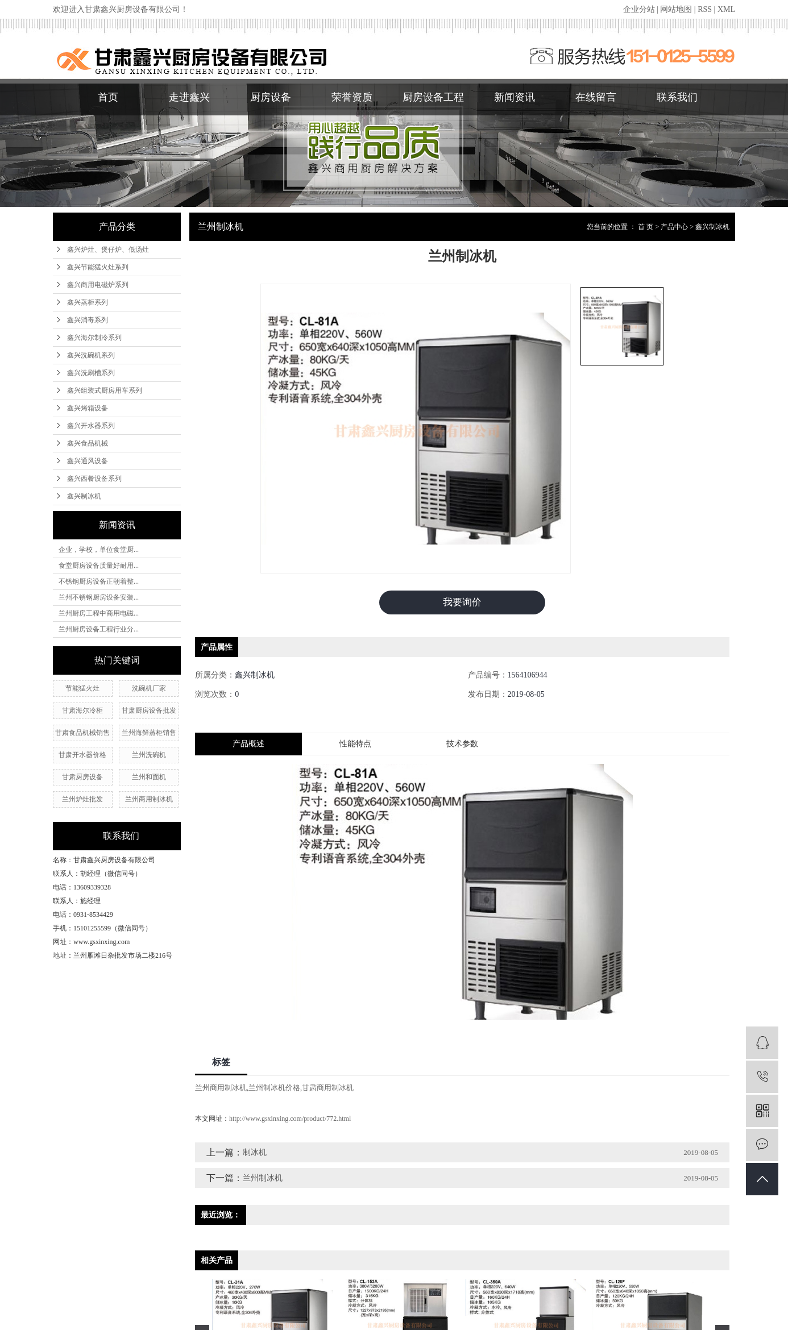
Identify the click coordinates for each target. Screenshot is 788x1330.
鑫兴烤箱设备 (87, 408)
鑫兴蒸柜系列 (87, 302)
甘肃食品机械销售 (82, 733)
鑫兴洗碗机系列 (91, 355)
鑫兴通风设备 (87, 461)
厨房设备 (270, 97)
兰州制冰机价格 (274, 1089)
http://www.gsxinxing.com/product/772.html (290, 1120)
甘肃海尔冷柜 (82, 710)
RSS (705, 9)
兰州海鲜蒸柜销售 (149, 733)
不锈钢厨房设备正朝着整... (99, 581)
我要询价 (462, 603)
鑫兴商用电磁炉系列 (97, 285)
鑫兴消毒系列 (87, 320)
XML (726, 9)
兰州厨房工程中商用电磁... (99, 613)
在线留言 (595, 97)
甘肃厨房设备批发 (149, 710)
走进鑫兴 (189, 97)
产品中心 (674, 227)
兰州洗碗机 (149, 755)
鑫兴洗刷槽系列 (91, 373)
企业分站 (639, 9)
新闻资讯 (514, 97)
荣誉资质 (351, 97)
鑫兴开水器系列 (91, 426)
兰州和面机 (149, 777)
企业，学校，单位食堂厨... (99, 550)
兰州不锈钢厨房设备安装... (99, 597)
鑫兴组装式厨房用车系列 (104, 390)
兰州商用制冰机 (149, 799)
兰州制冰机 (263, 1179)
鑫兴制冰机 (84, 496)
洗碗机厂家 (149, 688)
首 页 (645, 227)
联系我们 (677, 97)
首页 (108, 97)
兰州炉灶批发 (82, 799)
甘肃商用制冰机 (328, 1089)
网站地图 (676, 9)
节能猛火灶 (82, 688)
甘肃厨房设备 (82, 777)
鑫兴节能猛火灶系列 (97, 267)
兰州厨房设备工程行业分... (99, 629)
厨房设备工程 (433, 97)
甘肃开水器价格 (82, 755)
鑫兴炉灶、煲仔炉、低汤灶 (108, 249)
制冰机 (255, 1154)
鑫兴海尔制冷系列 (94, 338)
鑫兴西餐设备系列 (94, 479)
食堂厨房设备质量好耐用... (99, 566)
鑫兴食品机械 (87, 443)
